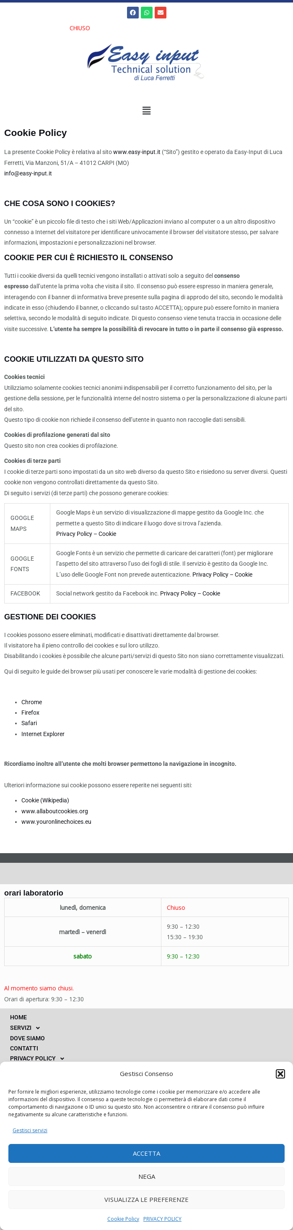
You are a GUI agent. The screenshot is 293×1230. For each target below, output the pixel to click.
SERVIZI (27, 1028)
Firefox (30, 712)
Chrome (31, 702)
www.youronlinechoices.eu (56, 821)
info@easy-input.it (28, 173)
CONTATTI (24, 1048)
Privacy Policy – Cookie (86, 533)
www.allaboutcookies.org (54, 811)
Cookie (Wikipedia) (45, 800)
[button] (280, 1074)
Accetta (146, 1153)
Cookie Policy (123, 1218)
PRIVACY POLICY (162, 1218)
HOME (18, 1017)
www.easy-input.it (137, 152)
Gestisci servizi (30, 1130)
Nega (146, 1176)
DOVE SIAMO (27, 1038)
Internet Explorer (43, 734)
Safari (29, 723)
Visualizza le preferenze (146, 1199)
